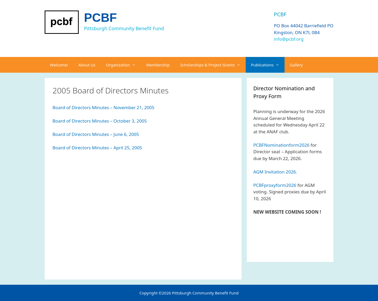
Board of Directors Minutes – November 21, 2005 (103, 107)
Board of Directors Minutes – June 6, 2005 (95, 134)
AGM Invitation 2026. (275, 172)
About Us (87, 64)
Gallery (296, 64)
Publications (268, 65)
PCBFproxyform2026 (274, 185)
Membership (158, 64)
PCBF (100, 17)
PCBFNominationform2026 (281, 145)
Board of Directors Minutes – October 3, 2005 (99, 121)
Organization (123, 65)
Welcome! (59, 64)
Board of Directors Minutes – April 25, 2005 (97, 148)
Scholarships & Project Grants (213, 65)
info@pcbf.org (288, 39)
